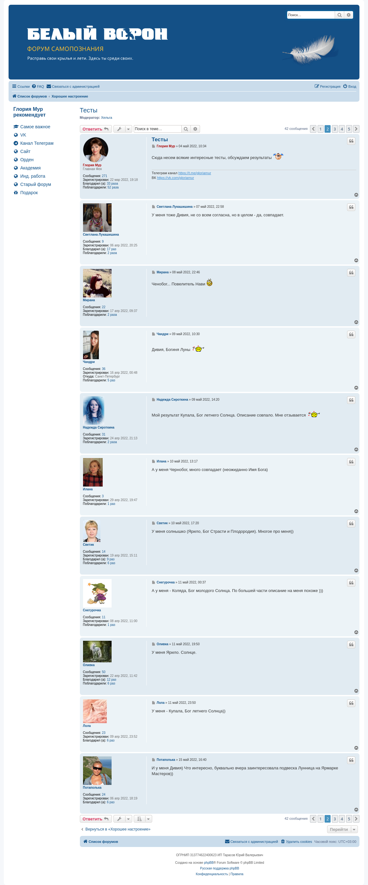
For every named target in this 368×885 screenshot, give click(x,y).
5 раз (111, 380)
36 (103, 369)
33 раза (112, 183)
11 (103, 617)
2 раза (112, 253)
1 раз (111, 504)
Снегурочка (92, 610)
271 (104, 176)
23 (103, 733)
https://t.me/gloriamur (194, 173)
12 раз (111, 679)
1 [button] (321, 129)
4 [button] (342, 129)
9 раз (110, 559)
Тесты (89, 110)
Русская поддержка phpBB (219, 868)
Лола (87, 726)
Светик (88, 544)
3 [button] (335, 129)
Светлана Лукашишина (101, 234)
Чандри (89, 362)
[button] (313, 129)
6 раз (111, 563)
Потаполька (92, 787)
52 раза (113, 187)
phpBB (209, 862)
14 (103, 551)
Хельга (106, 117)
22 (103, 307)
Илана (88, 489)
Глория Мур (92, 165)
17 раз (111, 249)
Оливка (89, 665)
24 (103, 794)
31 (103, 434)
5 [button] (349, 129)
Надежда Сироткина (98, 427)
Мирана (89, 300)
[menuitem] (37, 86)
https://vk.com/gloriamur (175, 178)
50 (103, 672)
